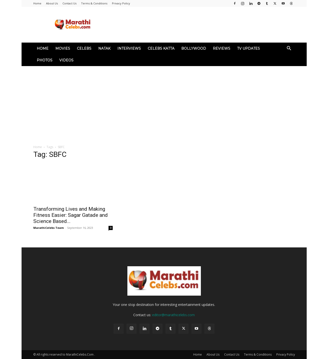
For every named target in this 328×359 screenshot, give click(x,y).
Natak (104, 48)
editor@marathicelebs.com (173, 315)
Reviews (221, 48)
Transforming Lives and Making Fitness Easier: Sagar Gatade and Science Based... (70, 215)
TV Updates (248, 48)
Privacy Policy (121, 3)
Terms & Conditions (94, 3)
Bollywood (193, 48)
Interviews (129, 48)
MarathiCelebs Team (48, 228)
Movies (62, 48)
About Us (52, 3)
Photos (44, 60)
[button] (289, 48)
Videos (66, 60)
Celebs (84, 48)
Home (37, 3)
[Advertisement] (164, 103)
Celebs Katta (161, 48)
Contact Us (69, 3)
